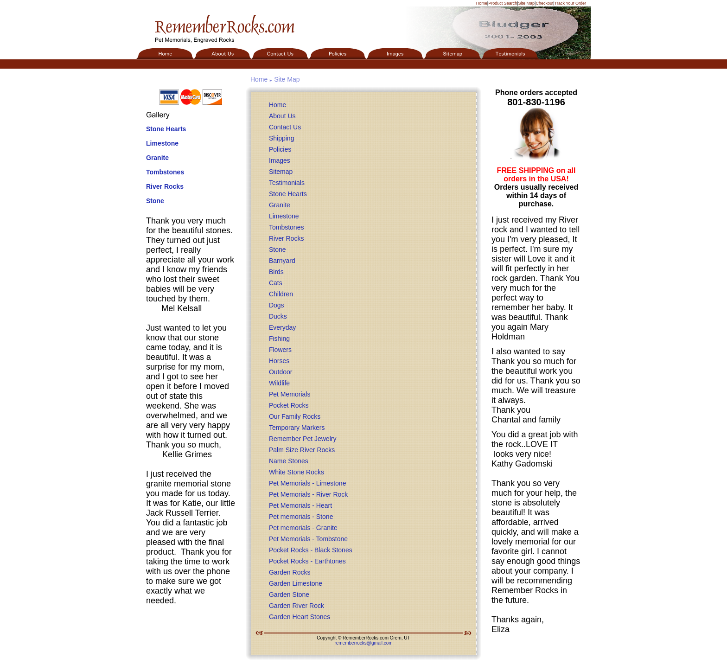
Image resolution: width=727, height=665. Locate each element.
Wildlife (279, 383)
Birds (276, 271)
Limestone (162, 143)
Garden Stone (289, 594)
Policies (280, 149)
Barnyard (282, 260)
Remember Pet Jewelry (303, 438)
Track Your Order (570, 3)
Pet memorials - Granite (303, 527)
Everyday (282, 327)
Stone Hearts (166, 129)
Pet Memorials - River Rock (308, 494)
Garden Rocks (289, 572)
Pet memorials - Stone (301, 516)
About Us (282, 116)
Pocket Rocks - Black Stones (310, 550)
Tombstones (165, 172)
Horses (279, 360)
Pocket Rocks (289, 405)
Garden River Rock (296, 605)
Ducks (278, 316)
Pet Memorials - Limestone (307, 483)
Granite (157, 157)
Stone (155, 201)
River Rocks (165, 186)
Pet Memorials (289, 394)
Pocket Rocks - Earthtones (307, 561)
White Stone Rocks (296, 472)
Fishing (279, 338)
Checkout (544, 3)
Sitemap (281, 171)
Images (279, 160)
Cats (275, 283)
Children (281, 294)
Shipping (281, 138)
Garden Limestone (295, 583)
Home (481, 3)
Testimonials (287, 182)
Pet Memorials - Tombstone (308, 539)
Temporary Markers (297, 427)
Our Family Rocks (294, 416)
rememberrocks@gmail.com (363, 643)
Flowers (280, 349)
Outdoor (281, 372)
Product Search (502, 3)
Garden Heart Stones (299, 616)
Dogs (276, 305)
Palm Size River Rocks (302, 450)
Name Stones (288, 461)
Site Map (526, 3)
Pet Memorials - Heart (300, 505)
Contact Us (285, 127)
